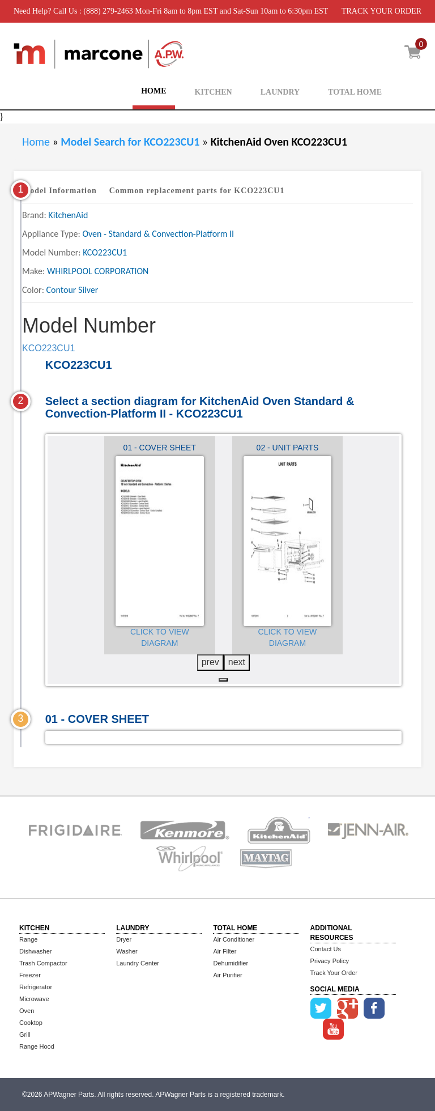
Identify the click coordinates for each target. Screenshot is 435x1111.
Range (28, 939)
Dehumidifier (230, 963)
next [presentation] (236, 662)
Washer (127, 951)
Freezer (30, 975)
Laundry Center (137, 963)
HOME (153, 91)
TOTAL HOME (355, 92)
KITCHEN (213, 92)
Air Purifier (227, 975)
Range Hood (36, 1046)
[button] (223, 680)
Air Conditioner (233, 939)
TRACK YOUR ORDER (381, 11)
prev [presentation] (210, 662)
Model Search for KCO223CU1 (131, 141)
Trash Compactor (43, 963)
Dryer (123, 939)
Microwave (34, 998)
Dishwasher (35, 951)
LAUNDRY (280, 92)
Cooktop (30, 1022)
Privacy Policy (329, 960)
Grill (25, 1034)
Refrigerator (35, 987)
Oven (26, 1010)
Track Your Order (333, 972)
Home (36, 141)
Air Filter (224, 951)
